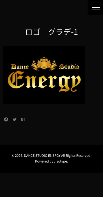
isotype (61, 161)
